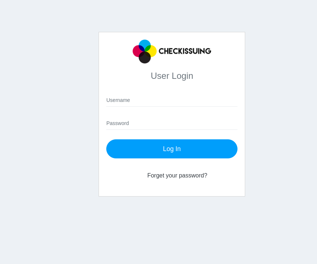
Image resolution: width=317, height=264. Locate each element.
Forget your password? (177, 175)
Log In (172, 149)
